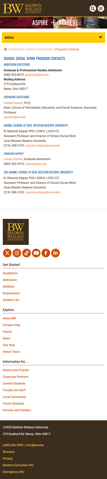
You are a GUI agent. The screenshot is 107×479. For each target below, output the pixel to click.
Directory (9, 452)
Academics (17, 49)
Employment (11, 293)
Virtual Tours (11, 351)
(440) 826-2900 (13, 445)
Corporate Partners (15, 377)
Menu (9, 38)
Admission (10, 280)
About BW (9, 318)
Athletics (8, 286)
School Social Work (39, 49)
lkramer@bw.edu (36, 164)
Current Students (14, 383)
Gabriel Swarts (13, 103)
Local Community (14, 397)
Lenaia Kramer (13, 159)
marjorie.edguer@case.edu (42, 145)
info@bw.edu (35, 445)
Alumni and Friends (16, 370)
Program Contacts (67, 49)
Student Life (11, 300)
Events (7, 331)
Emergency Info (13, 472)
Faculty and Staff (14, 390)
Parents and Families (17, 410)
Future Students (13, 403)
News (6, 338)
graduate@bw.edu (37, 74)
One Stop (9, 345)
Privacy (8, 458)
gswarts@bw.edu (15, 117)
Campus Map (11, 325)
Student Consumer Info (18, 465)
